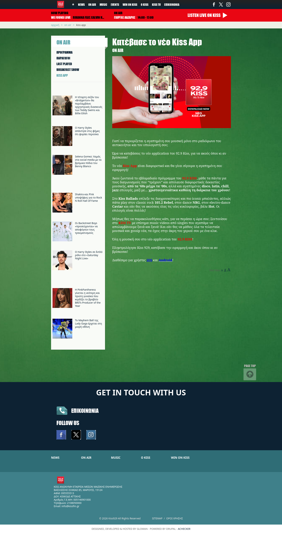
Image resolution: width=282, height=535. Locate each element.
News (81, 4)
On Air (92, 4)
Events (115, 4)
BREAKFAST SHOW (67, 70)
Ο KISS (145, 458)
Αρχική (55, 25)
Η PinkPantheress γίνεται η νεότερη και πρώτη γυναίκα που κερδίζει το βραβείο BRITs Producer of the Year (88, 298)
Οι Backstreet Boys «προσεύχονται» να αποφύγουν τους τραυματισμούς (86, 227)
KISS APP (62, 75)
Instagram (228, 4)
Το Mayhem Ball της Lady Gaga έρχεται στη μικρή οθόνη (88, 323)
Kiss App (81, 25)
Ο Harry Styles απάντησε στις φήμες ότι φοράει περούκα (87, 131)
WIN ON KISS (180, 458)
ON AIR (86, 458)
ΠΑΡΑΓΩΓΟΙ (63, 58)
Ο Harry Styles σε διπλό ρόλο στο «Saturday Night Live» (89, 255)
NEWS (55, 458)
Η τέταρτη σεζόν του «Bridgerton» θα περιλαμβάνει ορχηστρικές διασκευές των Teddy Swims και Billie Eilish (88, 105)
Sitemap (157, 518)
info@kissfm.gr (70, 506)
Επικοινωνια (85, 410)
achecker (184, 529)
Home (73, 4)
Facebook (214, 4)
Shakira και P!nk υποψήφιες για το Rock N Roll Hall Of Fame (88, 197)
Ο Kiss (144, 4)
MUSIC (115, 458)
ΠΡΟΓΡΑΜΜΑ (64, 52)
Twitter (221, 4)
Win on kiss (130, 4)
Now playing (59, 13)
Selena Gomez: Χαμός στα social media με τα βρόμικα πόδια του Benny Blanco (88, 161)
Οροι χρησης (174, 518)
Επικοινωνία (171, 4)
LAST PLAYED (64, 64)
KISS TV (156, 4)
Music (103, 4)
